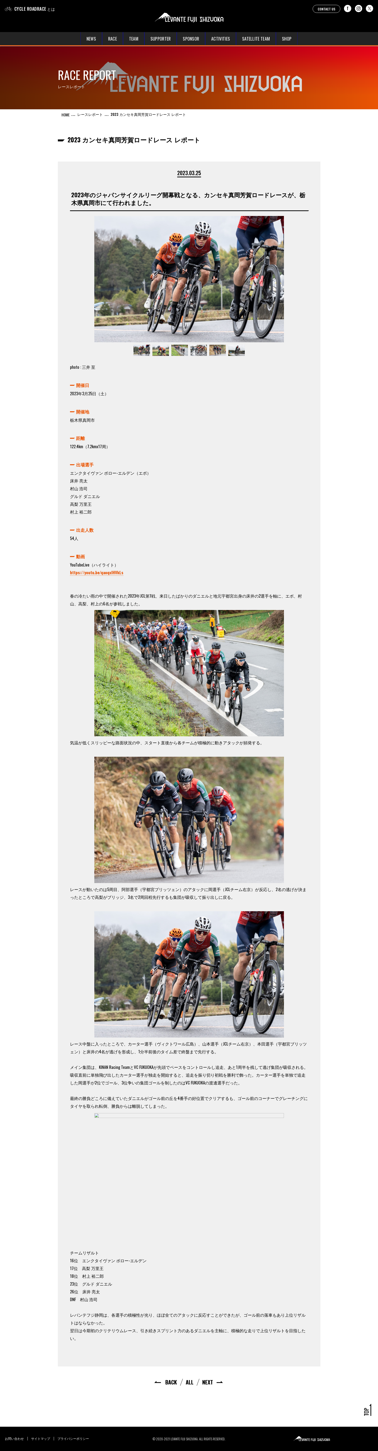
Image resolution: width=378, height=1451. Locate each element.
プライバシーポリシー (73, 1438)
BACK (171, 1382)
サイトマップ (40, 1438)
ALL (189, 1382)
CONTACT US (326, 8)
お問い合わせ (14, 1438)
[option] (189, 279)
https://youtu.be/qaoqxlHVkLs (96, 572)
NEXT (207, 1382)
